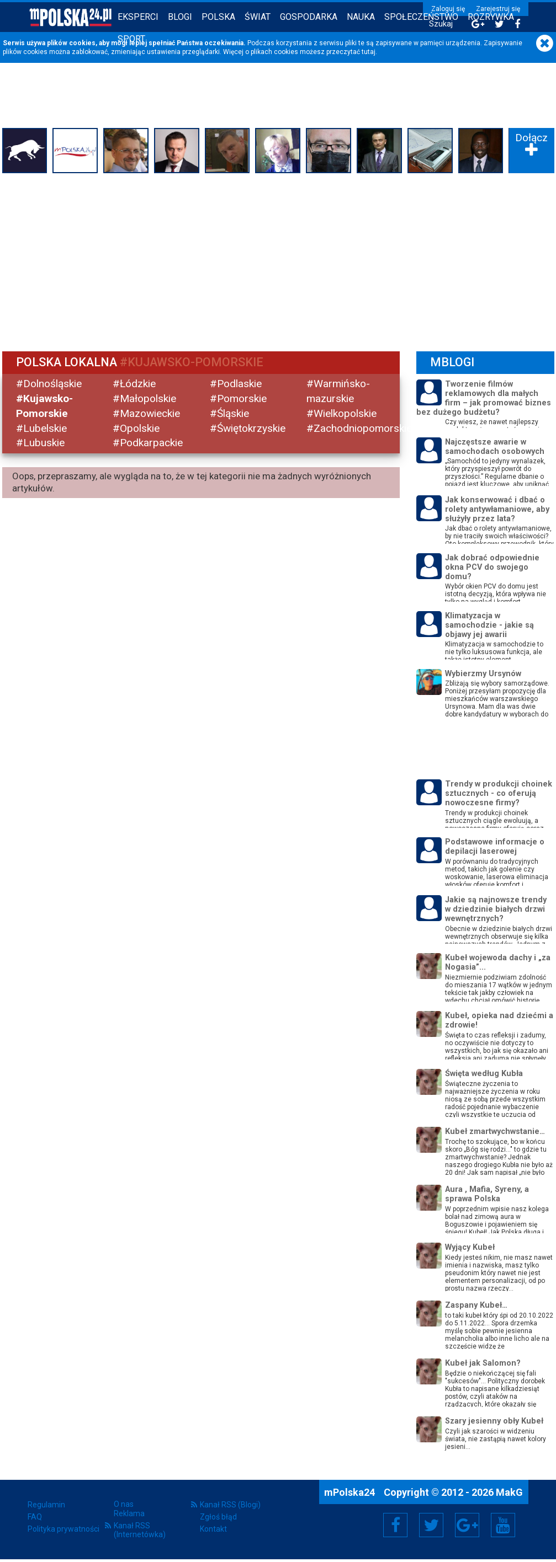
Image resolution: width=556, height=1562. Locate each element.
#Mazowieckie (146, 413)
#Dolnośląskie (49, 383)
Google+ (467, 1525)
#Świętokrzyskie (247, 428)
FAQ (35, 1516)
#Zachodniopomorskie (359, 428)
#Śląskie (229, 413)
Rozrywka (491, 17)
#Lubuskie (40, 442)
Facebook (395, 1525)
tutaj (368, 52)
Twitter (431, 1525)
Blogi (180, 17)
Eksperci (138, 17)
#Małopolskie (144, 398)
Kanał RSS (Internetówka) (140, 1530)
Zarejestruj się (498, 9)
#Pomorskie (238, 398)
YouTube (503, 1525)
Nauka (361, 17)
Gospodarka (308, 17)
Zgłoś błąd (218, 1516)
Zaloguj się (448, 9)
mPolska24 (350, 1492)
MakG (509, 1492)
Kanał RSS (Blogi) (230, 1504)
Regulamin (46, 1504)
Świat (258, 17)
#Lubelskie (41, 428)
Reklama (129, 1513)
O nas (124, 1504)
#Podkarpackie (148, 442)
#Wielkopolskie (341, 413)
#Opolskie (136, 428)
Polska (218, 17)
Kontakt (213, 1528)
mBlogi (452, 362)
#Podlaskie (236, 383)
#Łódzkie (134, 383)
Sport (131, 39)
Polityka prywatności (63, 1528)
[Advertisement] (278, 259)
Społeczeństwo (421, 17)
